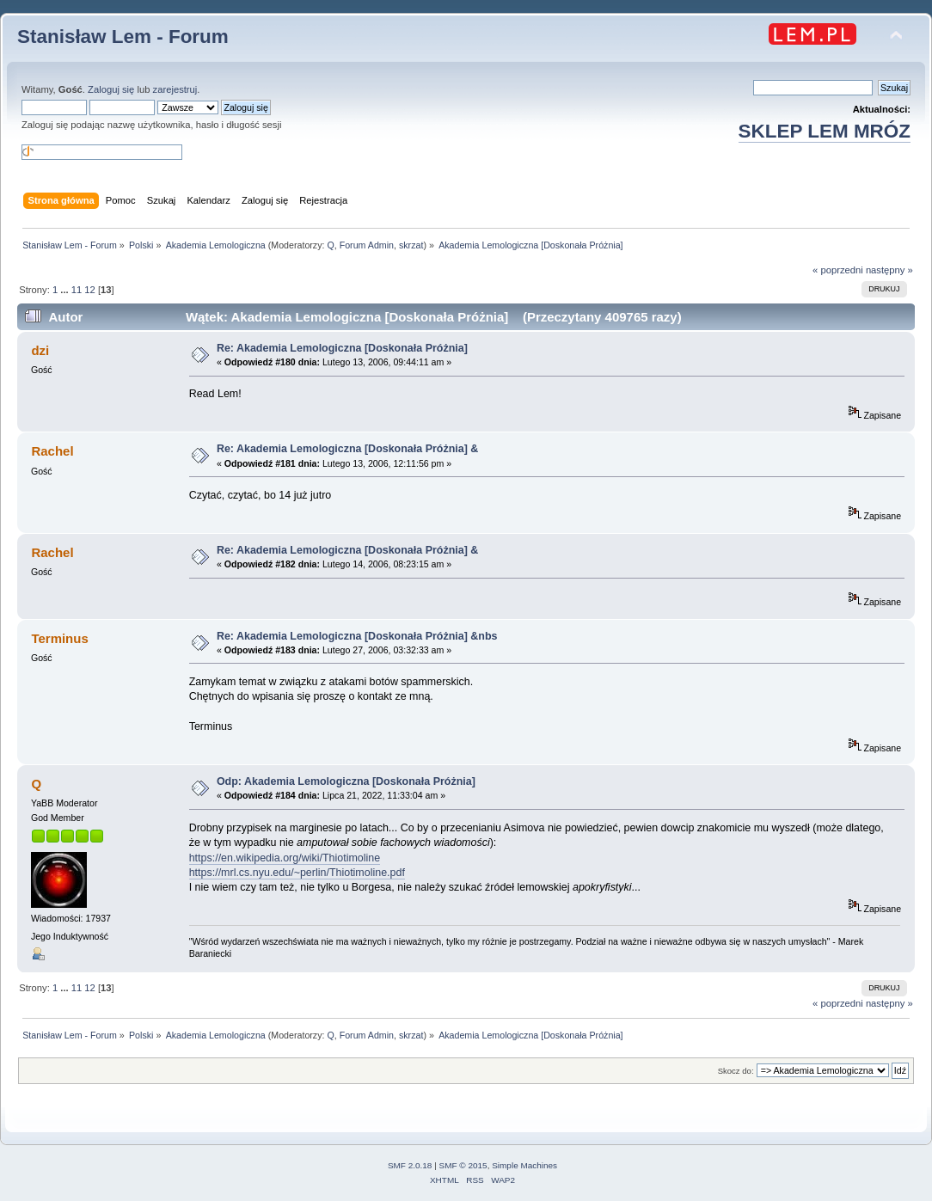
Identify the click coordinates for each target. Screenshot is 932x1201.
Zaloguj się (111, 89)
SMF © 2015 (463, 1165)
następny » (889, 270)
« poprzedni (837, 270)
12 (89, 290)
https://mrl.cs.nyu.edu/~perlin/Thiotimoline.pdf (297, 873)
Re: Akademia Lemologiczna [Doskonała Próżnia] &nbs (357, 636)
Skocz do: (736, 1070)
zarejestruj (175, 89)
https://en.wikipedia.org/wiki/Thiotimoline (284, 858)
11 (76, 290)
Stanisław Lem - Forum (123, 36)
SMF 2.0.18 (410, 1165)
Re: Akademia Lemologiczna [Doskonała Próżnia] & (347, 449)
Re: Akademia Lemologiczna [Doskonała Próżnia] (345, 348)
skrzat (411, 245)
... (65, 290)
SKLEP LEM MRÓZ (825, 131)
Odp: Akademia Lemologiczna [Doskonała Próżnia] (349, 781)
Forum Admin (367, 245)
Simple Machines (524, 1165)
